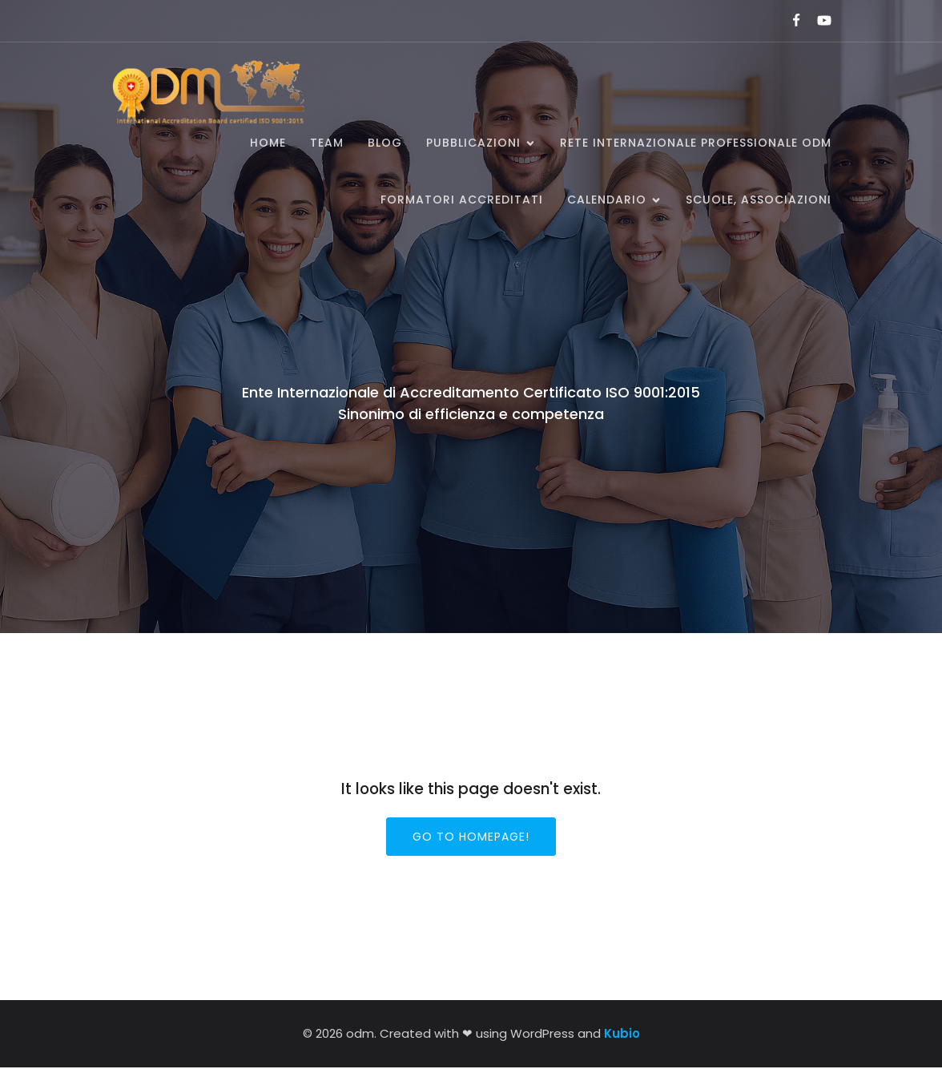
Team (327, 143)
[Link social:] (789, 21)
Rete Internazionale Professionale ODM (695, 143)
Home (268, 143)
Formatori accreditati (461, 200)
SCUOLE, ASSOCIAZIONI (758, 200)
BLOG (385, 143)
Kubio (622, 1035)
